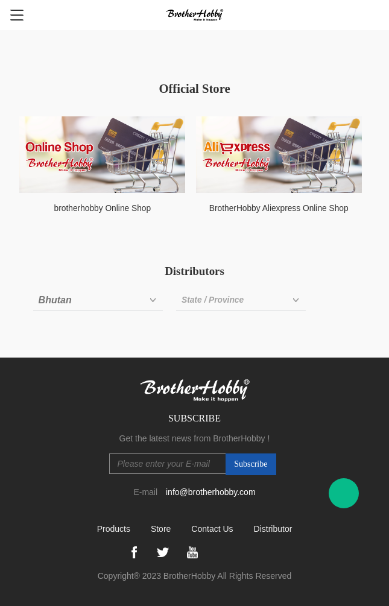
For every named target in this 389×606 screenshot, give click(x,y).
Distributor (273, 529)
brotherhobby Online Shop (102, 208)
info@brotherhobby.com (211, 492)
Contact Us (212, 529)
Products (113, 529)
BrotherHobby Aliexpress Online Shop (279, 208)
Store (161, 529)
